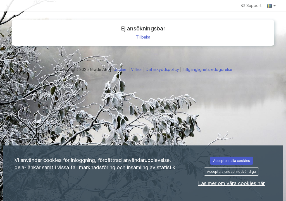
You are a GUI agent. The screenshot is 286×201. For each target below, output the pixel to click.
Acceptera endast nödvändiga (231, 171)
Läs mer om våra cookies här (231, 183)
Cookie (120, 69)
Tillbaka (143, 37)
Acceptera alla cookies (231, 161)
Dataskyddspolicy (163, 69)
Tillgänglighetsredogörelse (207, 69)
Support (251, 5)
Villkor (137, 69)
